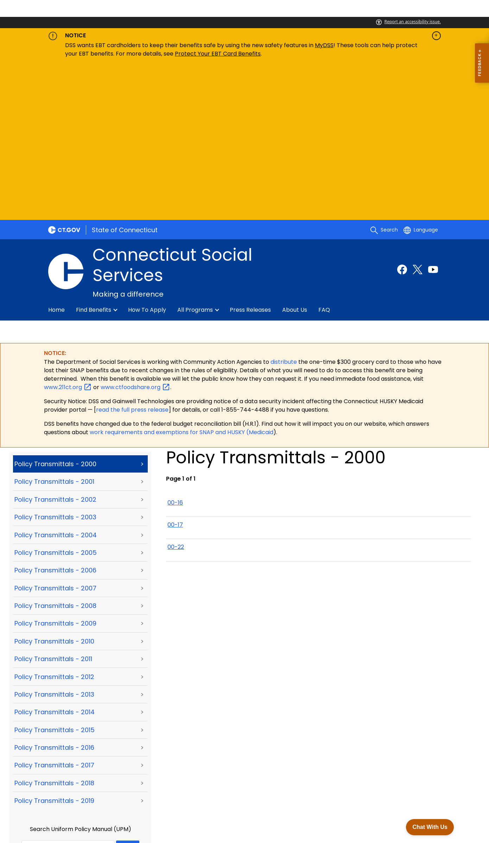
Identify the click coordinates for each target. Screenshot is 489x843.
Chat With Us (429, 826)
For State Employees (83, 813)
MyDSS (324, 45)
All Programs (195, 156)
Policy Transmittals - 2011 (53, 505)
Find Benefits (93, 156)
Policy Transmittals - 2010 (54, 487)
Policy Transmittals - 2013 (54, 541)
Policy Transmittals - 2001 (54, 328)
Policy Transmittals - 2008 (55, 452)
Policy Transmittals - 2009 (55, 469)
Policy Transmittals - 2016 (54, 594)
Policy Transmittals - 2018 (54, 629)
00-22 (175, 393)
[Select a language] (421, 76)
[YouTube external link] (433, 740)
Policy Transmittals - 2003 (55, 363)
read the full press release (132, 256)
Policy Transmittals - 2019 (54, 647)
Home (56, 156)
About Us (294, 156)
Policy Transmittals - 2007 (55, 434)
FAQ (324, 156)
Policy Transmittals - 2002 (55, 346)
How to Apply (147, 156)
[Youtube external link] (433, 116)
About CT (96, 804)
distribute (284, 208)
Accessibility (161, 804)
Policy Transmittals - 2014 (54, 558)
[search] (384, 76)
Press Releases (250, 156)
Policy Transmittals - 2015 (54, 576)
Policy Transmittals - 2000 (55, 310)
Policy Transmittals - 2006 (55, 416)
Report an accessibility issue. (408, 22)
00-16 (175, 349)
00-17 (175, 371)
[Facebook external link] (402, 116)
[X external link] (420, 740)
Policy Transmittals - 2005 (55, 399)
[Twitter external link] (418, 116)
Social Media (240, 804)
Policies (126, 804)
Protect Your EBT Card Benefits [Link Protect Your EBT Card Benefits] (218, 54)
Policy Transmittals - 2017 (54, 611)
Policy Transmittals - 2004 (55, 381)
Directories (200, 804)
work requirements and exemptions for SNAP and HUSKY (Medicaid (181, 279)
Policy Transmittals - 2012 (54, 523)
